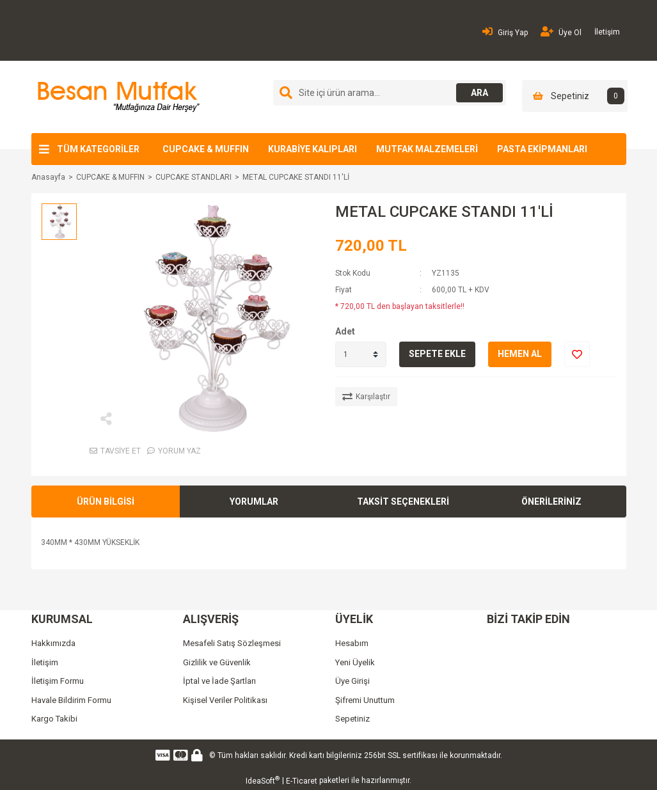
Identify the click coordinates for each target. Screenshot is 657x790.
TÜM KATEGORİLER (98, 149)
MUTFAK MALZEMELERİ (427, 149)
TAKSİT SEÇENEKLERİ (403, 501)
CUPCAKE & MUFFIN (205, 149)
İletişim (607, 32)
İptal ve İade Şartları (219, 681)
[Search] (389, 93)
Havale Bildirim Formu (71, 700)
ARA (477, 93)
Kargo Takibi (54, 718)
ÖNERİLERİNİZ (551, 501)
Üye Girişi (352, 681)
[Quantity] (360, 354)
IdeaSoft (263, 780)
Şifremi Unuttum (365, 700)
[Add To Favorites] (577, 354)
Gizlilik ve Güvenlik (217, 662)
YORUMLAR (254, 501)
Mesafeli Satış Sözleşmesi (232, 643)
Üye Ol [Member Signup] (561, 31)
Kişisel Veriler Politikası (225, 700)
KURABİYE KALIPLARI (312, 149)
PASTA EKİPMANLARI (542, 149)
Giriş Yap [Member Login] (505, 31)
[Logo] (116, 96)
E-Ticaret (301, 781)
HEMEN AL (520, 354)
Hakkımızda (53, 643)
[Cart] (575, 96)
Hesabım (351, 643)
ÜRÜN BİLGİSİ (105, 501)
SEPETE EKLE (437, 354)
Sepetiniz (352, 718)
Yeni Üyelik (355, 662)
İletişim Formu (57, 681)
